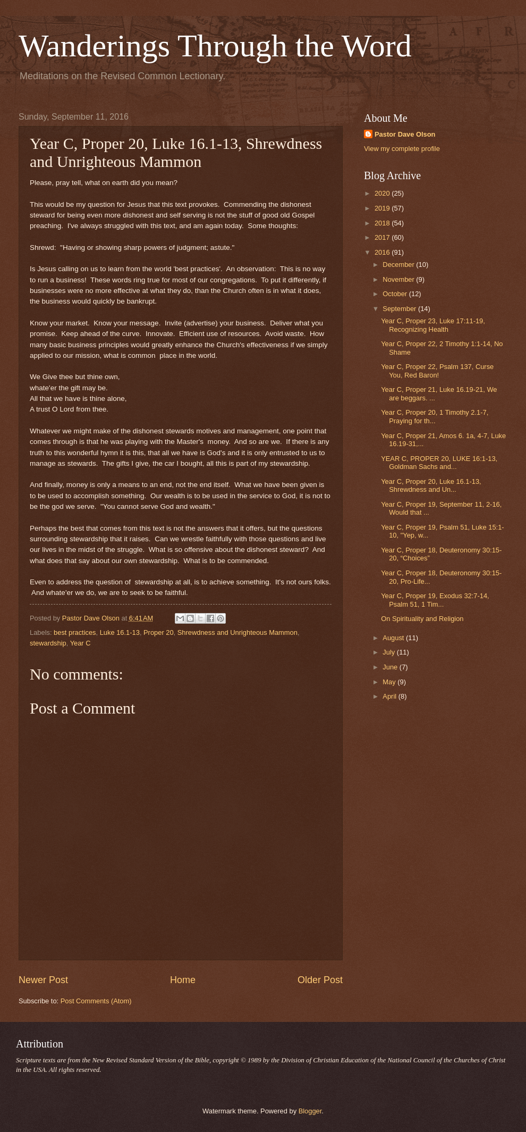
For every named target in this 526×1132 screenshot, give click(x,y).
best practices (75, 632)
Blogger (310, 1111)
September (400, 309)
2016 (383, 252)
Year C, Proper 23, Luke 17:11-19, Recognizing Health (433, 325)
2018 (383, 223)
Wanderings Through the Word (215, 45)
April (390, 696)
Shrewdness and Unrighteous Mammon (237, 632)
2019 (383, 208)
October (396, 294)
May (390, 682)
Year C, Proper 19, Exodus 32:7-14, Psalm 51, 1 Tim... (435, 600)
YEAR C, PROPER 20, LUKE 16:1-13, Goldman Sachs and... (439, 463)
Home (183, 980)
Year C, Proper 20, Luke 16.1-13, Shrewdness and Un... (431, 485)
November (399, 279)
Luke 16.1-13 (120, 632)
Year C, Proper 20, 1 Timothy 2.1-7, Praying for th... (434, 416)
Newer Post (43, 980)
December (399, 265)
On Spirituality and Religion (422, 619)
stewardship (48, 643)
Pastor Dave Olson (405, 134)
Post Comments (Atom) (96, 1001)
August (394, 638)
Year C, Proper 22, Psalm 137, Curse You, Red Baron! (437, 371)
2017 (383, 237)
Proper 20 (158, 632)
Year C (80, 643)
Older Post (320, 980)
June (391, 667)
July (389, 652)
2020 (383, 193)
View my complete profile (402, 149)
